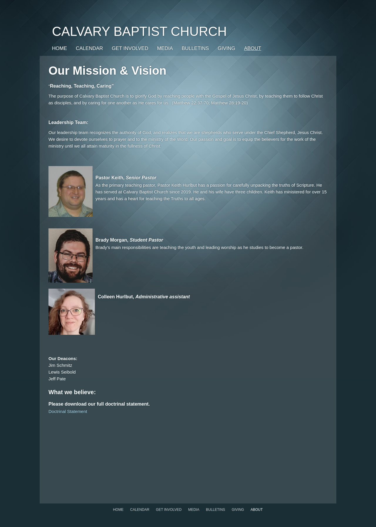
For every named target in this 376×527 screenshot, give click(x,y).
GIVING (226, 48)
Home (59, 48)
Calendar (89, 48)
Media (165, 48)
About (252, 48)
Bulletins (195, 48)
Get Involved (130, 48)
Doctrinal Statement (67, 411)
